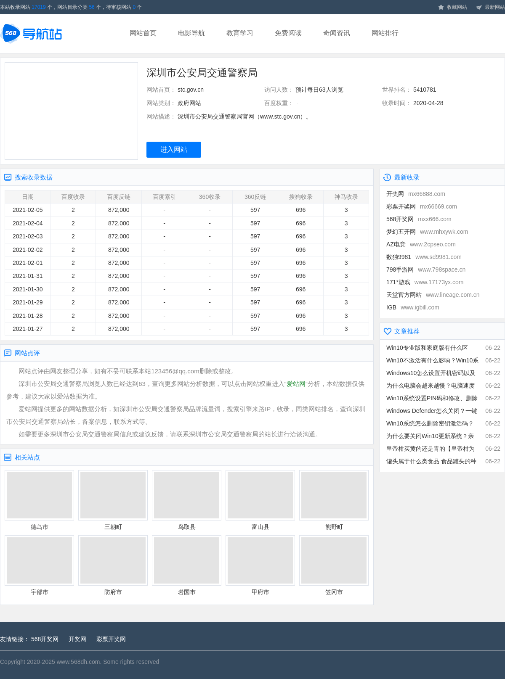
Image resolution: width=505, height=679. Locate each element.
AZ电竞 (421, 244)
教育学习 (239, 33)
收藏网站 (452, 7)
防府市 (113, 565)
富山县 (260, 500)
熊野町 (334, 500)
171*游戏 (425, 282)
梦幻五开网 (427, 231)
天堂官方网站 (433, 294)
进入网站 (173, 149)
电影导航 (191, 33)
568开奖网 (419, 219)
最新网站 (490, 7)
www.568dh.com (78, 661)
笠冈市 (334, 565)
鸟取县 (186, 500)
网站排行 (385, 33)
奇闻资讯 (336, 33)
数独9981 (424, 257)
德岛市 (39, 500)
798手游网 (425, 269)
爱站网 (296, 383)
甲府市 (260, 565)
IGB (412, 307)
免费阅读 (288, 33)
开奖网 (415, 193)
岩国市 (186, 565)
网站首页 (143, 33)
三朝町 (113, 500)
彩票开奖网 (421, 206)
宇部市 (39, 565)
